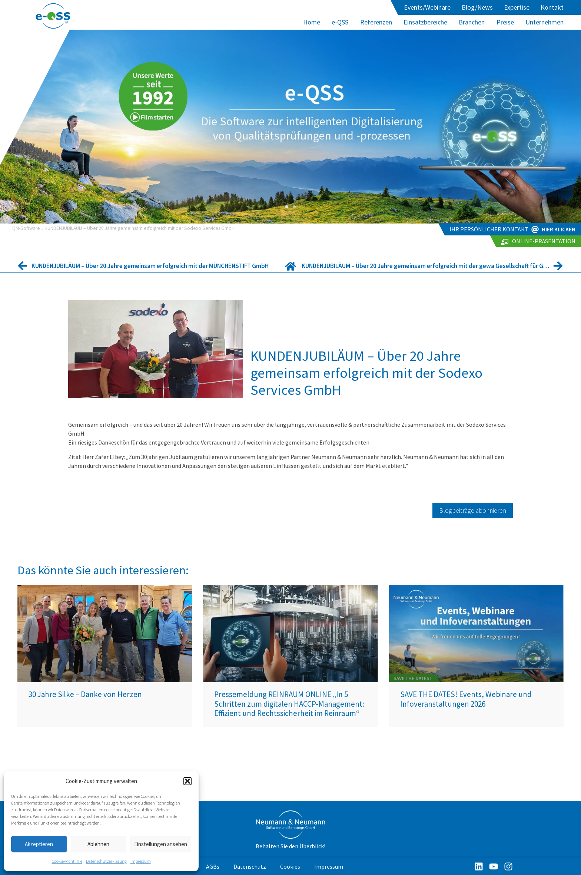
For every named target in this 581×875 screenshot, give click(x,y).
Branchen (472, 22)
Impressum (140, 861)
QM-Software (26, 228)
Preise (505, 22)
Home (311, 22)
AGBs (212, 866)
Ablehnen (98, 844)
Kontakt (552, 7)
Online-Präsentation (543, 241)
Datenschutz (249, 866)
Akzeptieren (39, 844)
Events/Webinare (427, 7)
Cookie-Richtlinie (67, 861)
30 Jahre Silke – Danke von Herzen (85, 694)
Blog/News (477, 7)
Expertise (516, 7)
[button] (187, 781)
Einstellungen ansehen (160, 844)
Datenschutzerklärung (106, 861)
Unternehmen (544, 22)
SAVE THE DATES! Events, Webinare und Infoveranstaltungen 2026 (466, 699)
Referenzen (376, 22)
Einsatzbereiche (425, 22)
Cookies (290, 866)
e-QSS (340, 22)
